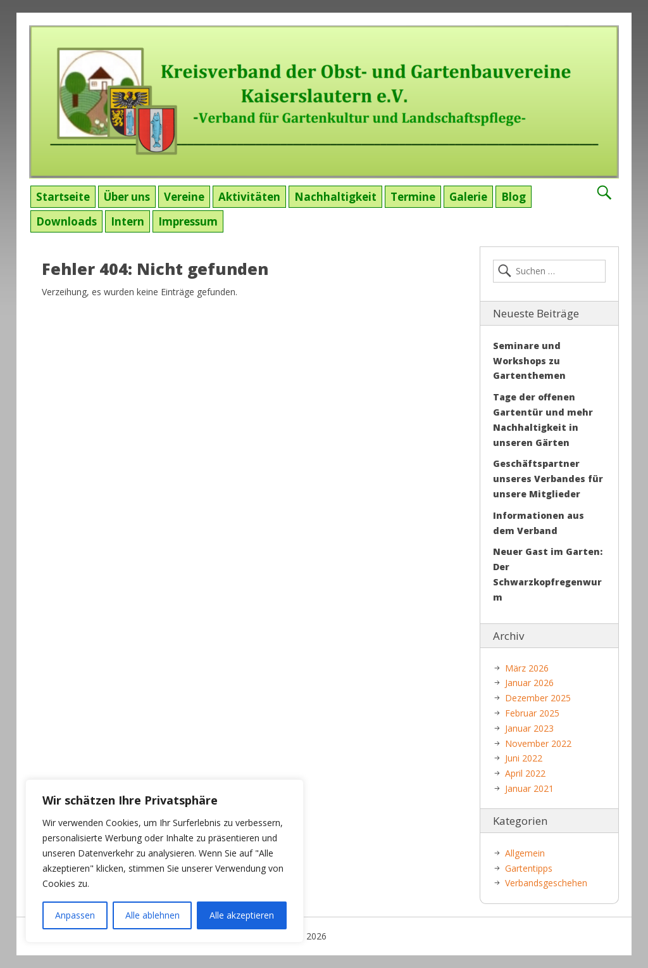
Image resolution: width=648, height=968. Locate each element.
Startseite (63, 196)
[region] (164, 861)
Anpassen (75, 915)
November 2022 (538, 743)
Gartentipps (528, 868)
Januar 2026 (529, 683)
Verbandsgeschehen (546, 883)
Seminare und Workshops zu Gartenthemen (529, 361)
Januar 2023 (529, 728)
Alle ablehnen (152, 915)
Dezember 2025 (538, 698)
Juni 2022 (523, 758)
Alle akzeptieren (241, 915)
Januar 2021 (529, 788)
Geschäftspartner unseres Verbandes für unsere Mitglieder (548, 478)
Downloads (66, 221)
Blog (513, 196)
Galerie (468, 196)
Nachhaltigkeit (335, 196)
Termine (412, 196)
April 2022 (525, 773)
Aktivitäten (249, 196)
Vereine (184, 196)
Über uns (127, 196)
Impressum (188, 221)
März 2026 (527, 668)
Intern (127, 221)
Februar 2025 (532, 713)
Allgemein (525, 853)
